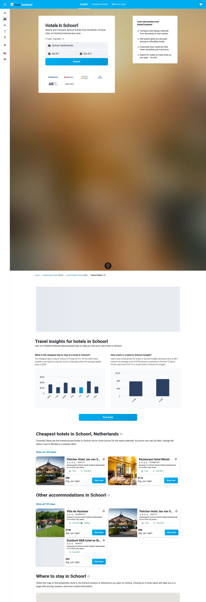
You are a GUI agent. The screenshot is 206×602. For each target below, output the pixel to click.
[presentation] (121, 434)
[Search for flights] (5, 13)
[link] (108, 417)
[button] (5, 4)
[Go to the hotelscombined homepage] (21, 4)
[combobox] (55, 38)
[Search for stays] (5, 19)
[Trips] (5, 45)
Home (37, 275)
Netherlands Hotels (50, 275)
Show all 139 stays (45, 504)
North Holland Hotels (75, 275)
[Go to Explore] (5, 37)
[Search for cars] (5, 25)
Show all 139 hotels (46, 452)
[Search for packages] (5, 31)
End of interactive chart (38, 396)
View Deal (98, 480)
